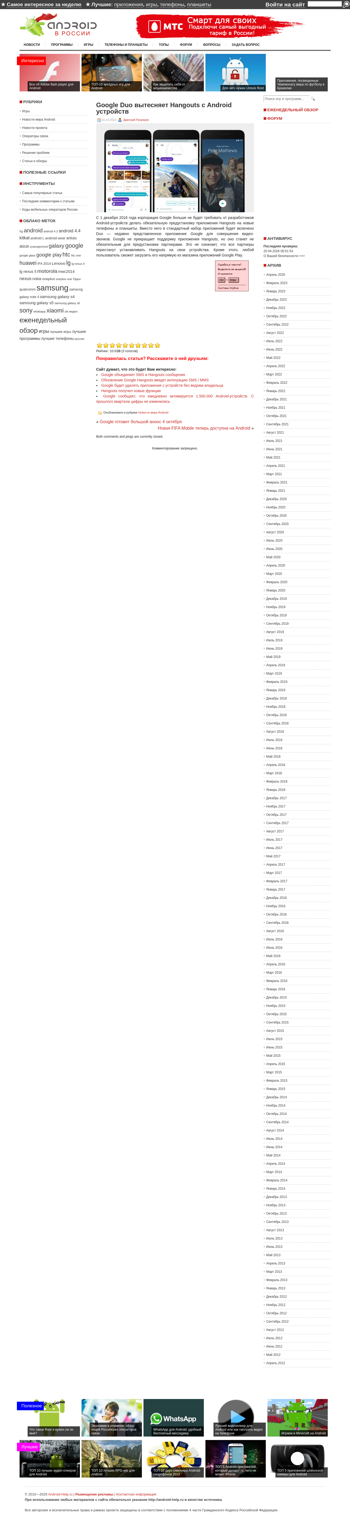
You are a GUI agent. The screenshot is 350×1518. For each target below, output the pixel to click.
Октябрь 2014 (276, 1114)
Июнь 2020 (274, 549)
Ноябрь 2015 (276, 1006)
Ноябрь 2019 (276, 607)
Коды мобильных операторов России (50, 209)
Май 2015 (273, 1056)
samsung (52, 287)
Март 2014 (274, 1172)
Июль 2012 (274, 1338)
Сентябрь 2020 (277, 524)
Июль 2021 (274, 441)
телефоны (172, 4)
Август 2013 (275, 1230)
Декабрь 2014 (276, 1097)
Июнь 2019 (274, 648)
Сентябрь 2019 (277, 624)
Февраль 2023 (277, 283)
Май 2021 (273, 457)
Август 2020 (275, 532)
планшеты (199, 4)
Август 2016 (275, 931)
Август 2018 (275, 732)
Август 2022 (275, 333)
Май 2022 (273, 358)
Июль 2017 (274, 840)
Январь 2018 (275, 790)
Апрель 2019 (275, 665)
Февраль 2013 (277, 1280)
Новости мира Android (38, 119)
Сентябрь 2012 (277, 1321)
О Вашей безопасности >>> (284, 256)
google (74, 245)
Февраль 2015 (277, 1080)
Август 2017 (275, 831)
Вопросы (211, 45)
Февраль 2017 (277, 881)
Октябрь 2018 (276, 715)
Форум (186, 45)
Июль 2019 (274, 640)
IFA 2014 (44, 264)
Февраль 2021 (277, 482)
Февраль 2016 (277, 981)
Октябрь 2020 (276, 516)
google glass (28, 255)
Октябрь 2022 (276, 316)
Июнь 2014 (274, 1147)
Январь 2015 (275, 1089)
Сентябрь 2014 (277, 1122)
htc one (76, 255)
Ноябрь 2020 (276, 507)
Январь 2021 (275, 491)
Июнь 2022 (274, 349)
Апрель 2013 (275, 1263)
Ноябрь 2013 (276, 1205)
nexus (26, 278)
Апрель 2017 (275, 864)
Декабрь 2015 (276, 997)
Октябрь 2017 (276, 815)
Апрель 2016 (275, 964)
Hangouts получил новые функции (131, 391)
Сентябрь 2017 (277, 823)
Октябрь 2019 (276, 615)
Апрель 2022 (275, 366)
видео (73, 311)
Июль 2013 (274, 1238)
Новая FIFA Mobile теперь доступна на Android (204, 428)
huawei (28, 263)
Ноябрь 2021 (276, 408)
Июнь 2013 (274, 1247)
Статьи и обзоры (34, 161)
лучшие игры (60, 332)
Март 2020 (274, 574)
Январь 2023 (275, 291)
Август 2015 (275, 1031)
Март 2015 (274, 1072)
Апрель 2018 (275, 765)
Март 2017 (274, 873)
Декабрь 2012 (276, 1297)
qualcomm (28, 289)
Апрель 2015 (275, 1064)
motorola (47, 271)
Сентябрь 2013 (277, 1222)
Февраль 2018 (277, 781)
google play (49, 255)
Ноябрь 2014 (276, 1105)
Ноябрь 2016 (276, 906)
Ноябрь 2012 (276, 1305)
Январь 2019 (275, 690)
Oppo (77, 279)
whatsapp (40, 311)
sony (26, 310)
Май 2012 (273, 1355)
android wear (55, 238)
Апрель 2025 (275, 275)
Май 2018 (273, 756)
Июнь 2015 (274, 1047)
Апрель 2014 (275, 1164)
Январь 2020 (275, 590)
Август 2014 (275, 1130)
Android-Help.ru (60, 1494)
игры (151, 4)
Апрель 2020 (275, 565)
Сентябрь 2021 (277, 424)
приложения (128, 4)
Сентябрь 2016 (277, 923)
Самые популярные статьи (42, 193)
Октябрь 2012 (276, 1313)
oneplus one (64, 279)
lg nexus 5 (28, 271)
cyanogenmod (39, 246)
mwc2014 (66, 271)
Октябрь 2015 (276, 1014)
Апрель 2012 (275, 1363)
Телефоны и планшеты (126, 45)
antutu (71, 238)
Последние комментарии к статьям (48, 201)
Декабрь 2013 (276, 1197)
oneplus (48, 279)
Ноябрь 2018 (276, 707)
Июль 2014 (274, 1139)
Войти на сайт (285, 4)
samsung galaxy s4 (57, 296)
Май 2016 (273, 956)
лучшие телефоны (57, 338)
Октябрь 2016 (276, 914)
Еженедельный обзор (292, 109)
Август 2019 (275, 632)
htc (66, 254)
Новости (32, 45)
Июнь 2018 (274, 748)
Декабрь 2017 (276, 798)
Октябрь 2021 (276, 416)
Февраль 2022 (277, 383)
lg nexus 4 (78, 263)
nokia (36, 279)
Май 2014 (273, 1155)
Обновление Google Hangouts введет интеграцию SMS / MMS (155, 380)
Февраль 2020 (277, 582)
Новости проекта (34, 128)
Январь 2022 (275, 391)
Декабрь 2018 (276, 698)
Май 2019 (273, 657)
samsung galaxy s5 (37, 303)
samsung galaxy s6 (67, 303)
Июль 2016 (274, 939)
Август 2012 (275, 1330)
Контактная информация (136, 1494)
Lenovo (58, 263)
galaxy (56, 246)
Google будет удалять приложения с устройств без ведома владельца (162, 385)
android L (37, 238)
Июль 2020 (274, 540)
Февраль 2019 (277, 682)
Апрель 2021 (275, 466)
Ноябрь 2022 (276, 308)
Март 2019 (274, 673)
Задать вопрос (246, 45)
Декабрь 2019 (276, 599)
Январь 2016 (275, 989)
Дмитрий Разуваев (136, 119)
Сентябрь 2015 (277, 1022)
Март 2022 (274, 374)
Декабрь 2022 (276, 300)
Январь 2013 (275, 1288)
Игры (88, 45)
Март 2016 (274, 972)
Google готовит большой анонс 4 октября (141, 421)
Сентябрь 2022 (277, 324)
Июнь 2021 (274, 449)
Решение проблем (36, 153)
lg (68, 263)
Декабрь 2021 (276, 399)
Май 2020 (273, 557)
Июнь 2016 (274, 948)
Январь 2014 (275, 1188)
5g (21, 231)
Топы (164, 45)
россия (79, 338)
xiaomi (55, 310)
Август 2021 (275, 432)
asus (24, 246)
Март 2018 (274, 773)
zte (66, 311)
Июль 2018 (274, 740)
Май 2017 (273, 856)
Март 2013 (274, 1272)
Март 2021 (274, 474)
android (33, 230)
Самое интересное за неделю (44, 4)
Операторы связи (35, 136)
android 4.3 (50, 231)
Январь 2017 (275, 889)
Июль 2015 (274, 1039)
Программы (62, 45)
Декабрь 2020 (276, 499)
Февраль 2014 (277, 1180)
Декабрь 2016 (276, 898)
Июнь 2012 (274, 1346)
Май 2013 (273, 1255)
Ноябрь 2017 (276, 806)
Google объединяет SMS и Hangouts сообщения (143, 375)
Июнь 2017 (274, 848)
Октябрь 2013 (276, 1213)
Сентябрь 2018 (277, 723)
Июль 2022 (274, 341)
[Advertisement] (141, 303)
